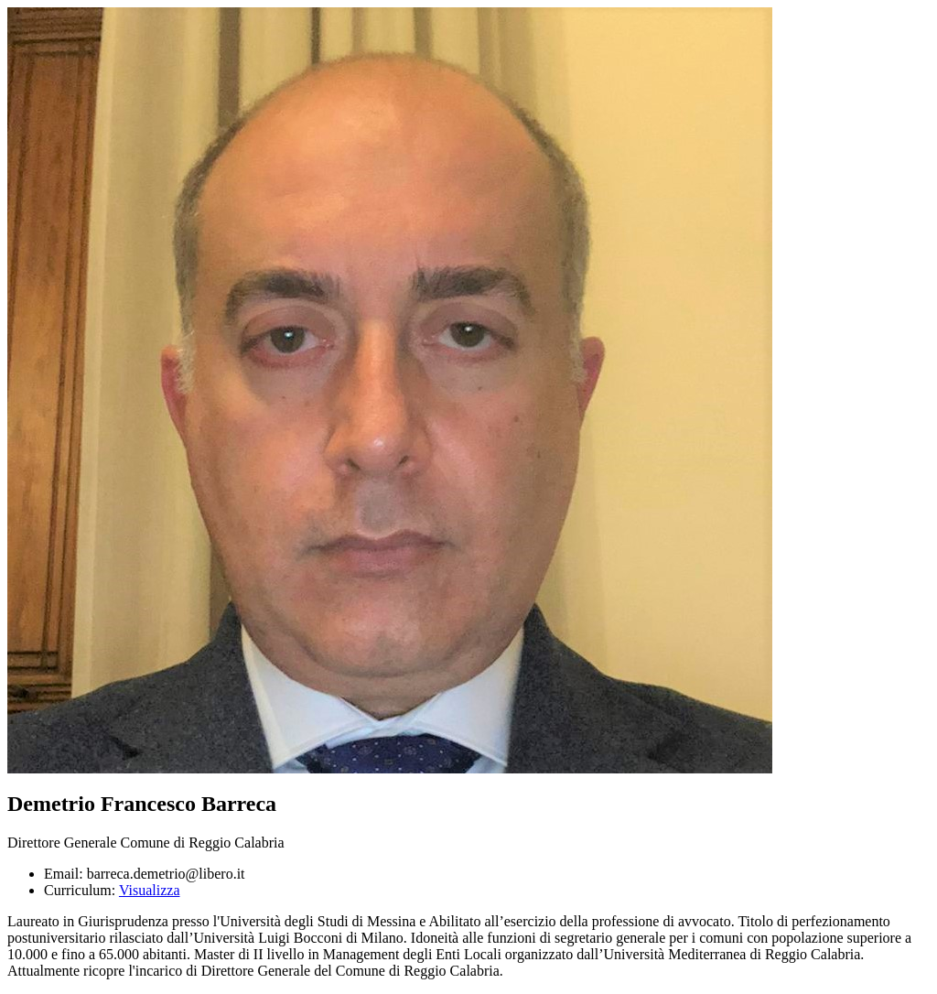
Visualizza (149, 890)
